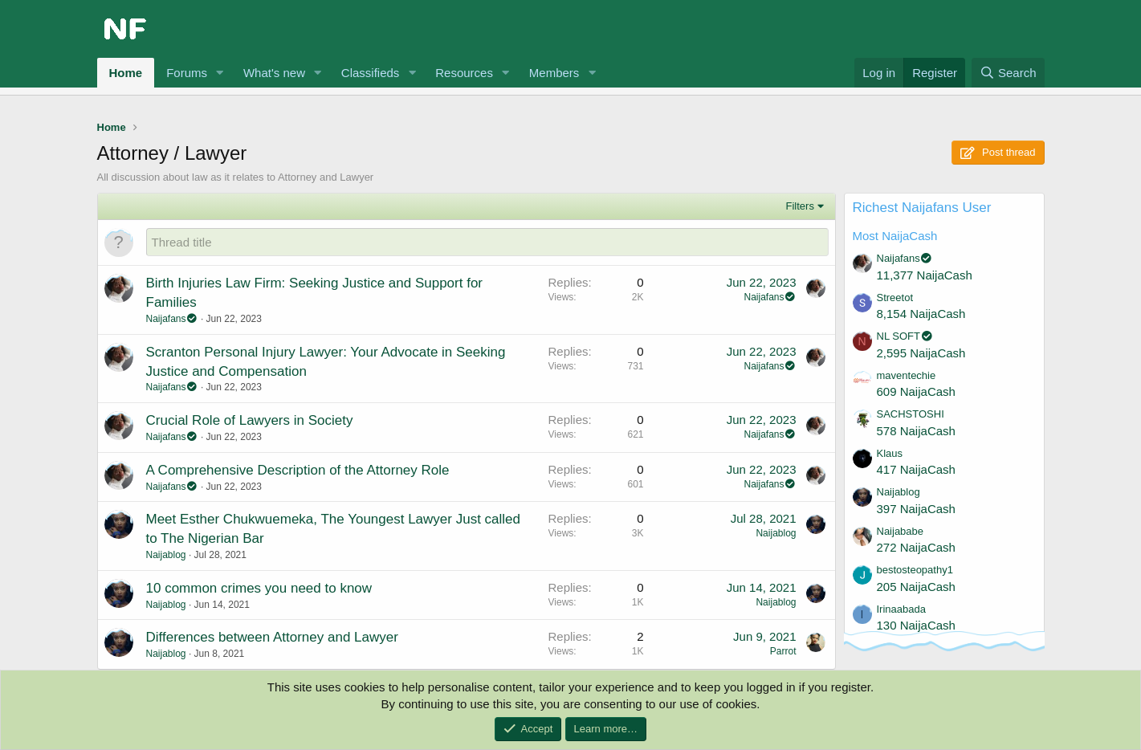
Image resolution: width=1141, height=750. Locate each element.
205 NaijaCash (916, 586)
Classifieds (370, 72)
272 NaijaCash (916, 547)
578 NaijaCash (916, 431)
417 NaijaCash (916, 469)
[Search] (1008, 73)
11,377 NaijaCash (924, 275)
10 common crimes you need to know (259, 588)
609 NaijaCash (916, 391)
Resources (464, 72)
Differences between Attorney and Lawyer (272, 637)
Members (554, 72)
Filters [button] (800, 206)
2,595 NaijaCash (921, 353)
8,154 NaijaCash (921, 313)
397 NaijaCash (916, 509)
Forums (186, 72)
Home (126, 72)
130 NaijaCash (916, 625)
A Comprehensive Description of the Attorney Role (298, 470)
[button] (220, 73)
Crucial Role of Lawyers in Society (249, 420)
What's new (274, 72)
